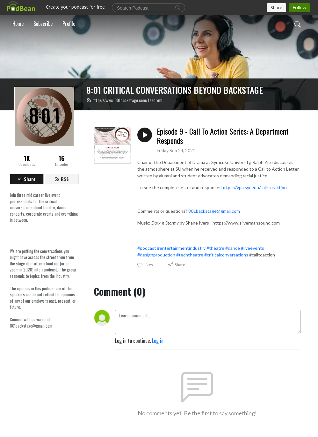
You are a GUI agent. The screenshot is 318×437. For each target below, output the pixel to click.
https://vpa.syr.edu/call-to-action (254, 187)
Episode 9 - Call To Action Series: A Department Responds (223, 136)
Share (26, 178)
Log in (157, 340)
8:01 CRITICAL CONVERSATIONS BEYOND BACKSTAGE (174, 90)
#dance (232, 248)
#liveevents (252, 248)
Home (18, 23)
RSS (62, 178)
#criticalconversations (226, 254)
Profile (68, 23)
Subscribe (43, 23)
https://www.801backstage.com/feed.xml (124, 100)
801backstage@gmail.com (214, 211)
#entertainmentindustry (181, 248)
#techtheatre (189, 254)
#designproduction (156, 254)
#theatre (215, 248)
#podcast (146, 248)
